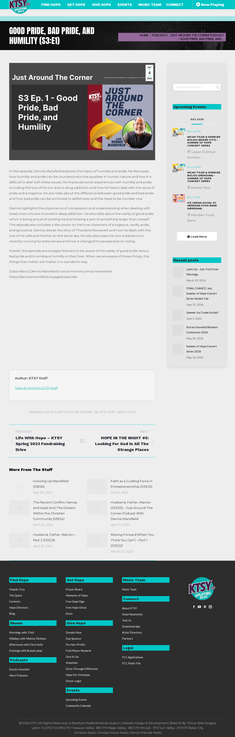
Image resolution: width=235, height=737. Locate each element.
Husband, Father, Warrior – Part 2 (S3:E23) (54, 537)
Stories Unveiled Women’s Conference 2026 (202, 329)
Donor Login (73, 681)
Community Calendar (78, 705)
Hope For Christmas (78, 674)
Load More (199, 236)
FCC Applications (132, 657)
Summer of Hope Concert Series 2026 (201, 349)
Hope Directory (18, 607)
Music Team (129, 589)
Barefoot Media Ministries (90, 723)
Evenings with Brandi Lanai (25, 650)
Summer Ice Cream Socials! (202, 312)
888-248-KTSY (103, 3)
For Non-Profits (75, 644)
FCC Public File (131, 663)
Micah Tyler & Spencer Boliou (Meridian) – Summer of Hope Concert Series (203, 177)
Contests (14, 601)
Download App (131, 626)
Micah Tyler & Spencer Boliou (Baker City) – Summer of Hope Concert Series (203, 141)
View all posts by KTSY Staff (36, 388)
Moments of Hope (77, 595)
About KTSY (129, 608)
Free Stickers (200, 3)
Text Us (126, 620)
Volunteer (72, 662)
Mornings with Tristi (21, 632)
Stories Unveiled (19, 669)
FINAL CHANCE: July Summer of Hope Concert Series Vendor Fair (201, 293)
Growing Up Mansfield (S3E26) (50, 483)
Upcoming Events (76, 699)
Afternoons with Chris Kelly (26, 644)
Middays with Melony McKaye (27, 638)
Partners (127, 638)
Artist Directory (132, 632)
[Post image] (19, 486)
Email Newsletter (132, 614)
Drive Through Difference (82, 668)
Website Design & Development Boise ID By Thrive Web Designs (169, 723)
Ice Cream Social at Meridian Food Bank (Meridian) (202, 205)
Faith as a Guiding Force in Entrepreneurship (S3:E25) (132, 483)
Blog (12, 613)
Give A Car (72, 656)
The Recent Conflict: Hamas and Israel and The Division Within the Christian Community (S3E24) (55, 511)
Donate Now (73, 632)
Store (69, 613)
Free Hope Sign (75, 601)
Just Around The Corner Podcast (68, 412)
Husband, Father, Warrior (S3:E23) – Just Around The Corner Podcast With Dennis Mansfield (132, 511)
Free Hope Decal (76, 607)
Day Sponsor (74, 638)
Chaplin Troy (17, 589)
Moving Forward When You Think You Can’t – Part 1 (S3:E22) (132, 540)
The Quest (15, 595)
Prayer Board (74, 589)
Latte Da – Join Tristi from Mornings (202, 271)
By (105, 412)
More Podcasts (18, 675)
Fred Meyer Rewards (78, 650)
